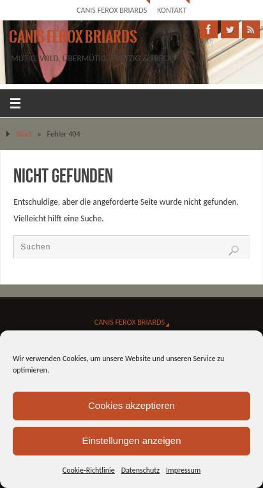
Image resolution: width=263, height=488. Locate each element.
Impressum (183, 470)
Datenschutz (140, 470)
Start (24, 133)
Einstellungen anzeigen (131, 440)
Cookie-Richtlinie (89, 470)
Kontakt (171, 10)
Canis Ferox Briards (112, 10)
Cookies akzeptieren (131, 405)
